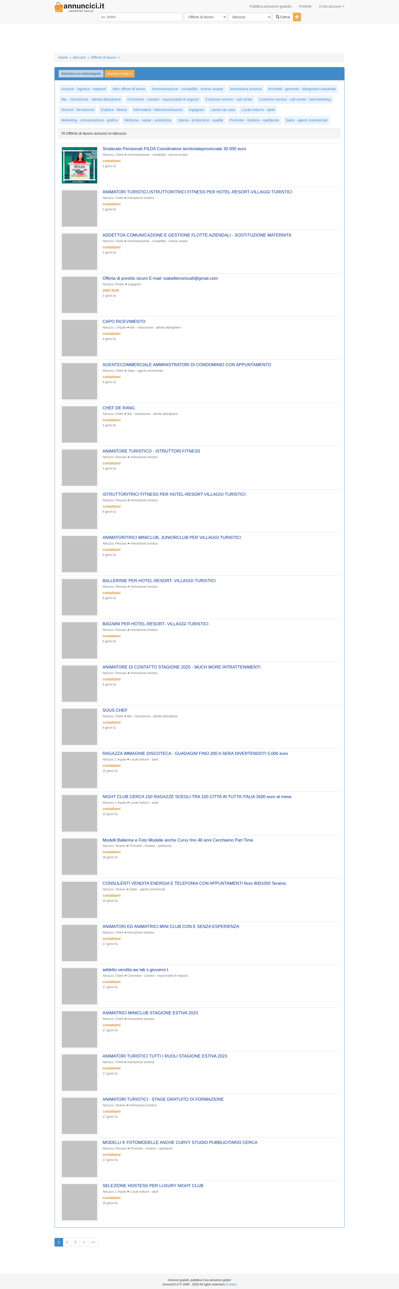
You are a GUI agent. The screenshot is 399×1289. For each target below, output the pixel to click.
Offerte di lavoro (105, 57)
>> (93, 1248)
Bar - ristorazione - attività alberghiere (91, 99)
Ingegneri (196, 110)
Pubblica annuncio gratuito (270, 6)
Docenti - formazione (77, 110)
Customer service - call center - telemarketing (295, 99)
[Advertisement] (199, 38)
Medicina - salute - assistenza (147, 120)
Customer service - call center (228, 99)
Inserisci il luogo (119, 73)
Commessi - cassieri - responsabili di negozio (163, 99)
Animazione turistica (246, 89)
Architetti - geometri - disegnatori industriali (302, 89)
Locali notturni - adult (258, 110)
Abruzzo (79, 57)
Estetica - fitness (114, 110)
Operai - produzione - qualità (200, 120)
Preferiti (305, 6)
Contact (231, 1284)
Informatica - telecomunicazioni (158, 110)
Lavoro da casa (223, 110)
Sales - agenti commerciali (306, 120)
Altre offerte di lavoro (128, 89)
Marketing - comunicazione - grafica (89, 120)
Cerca (283, 17)
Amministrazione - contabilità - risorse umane (187, 89)
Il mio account (332, 6)
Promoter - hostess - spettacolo (254, 120)
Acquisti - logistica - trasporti (83, 89)
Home (63, 57)
